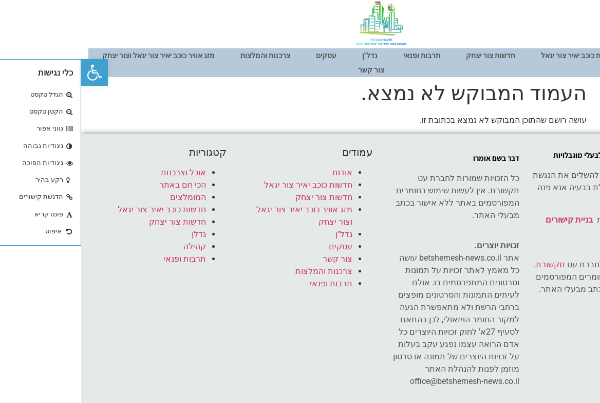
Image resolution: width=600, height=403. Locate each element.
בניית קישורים (488, 220)
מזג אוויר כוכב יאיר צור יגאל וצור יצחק (77, 55)
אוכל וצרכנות (102, 172)
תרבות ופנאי (340, 55)
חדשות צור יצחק (409, 55)
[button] (13, 72)
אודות (569, 55)
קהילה (113, 246)
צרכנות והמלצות (184, 55)
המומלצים (107, 197)
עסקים (245, 55)
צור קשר (290, 70)
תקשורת (469, 264)
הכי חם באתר (101, 185)
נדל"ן (288, 55)
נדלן (117, 234)
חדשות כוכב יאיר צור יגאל (497, 55)
